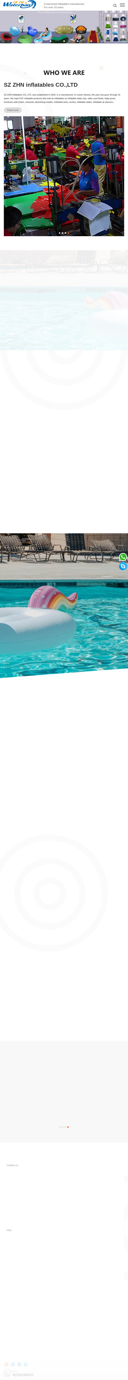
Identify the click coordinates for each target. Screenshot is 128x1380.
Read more (12, 110)
